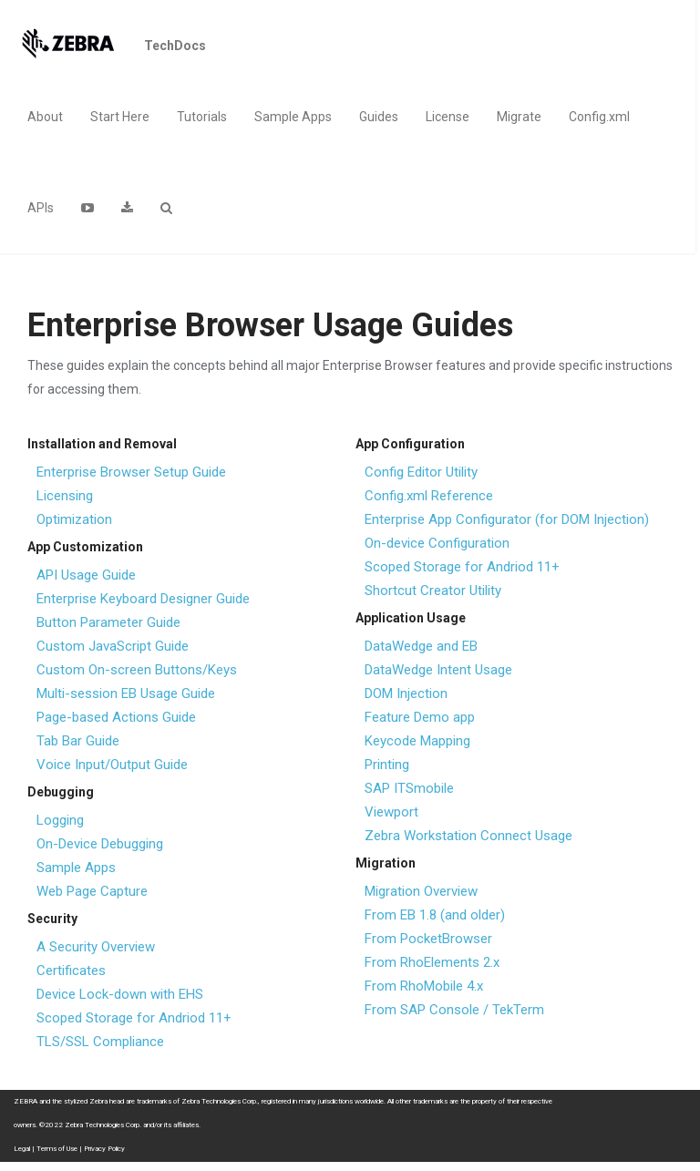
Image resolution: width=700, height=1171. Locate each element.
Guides (378, 116)
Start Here (119, 116)
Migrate (519, 116)
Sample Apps (293, 116)
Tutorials (202, 116)
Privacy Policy (104, 1149)
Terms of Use (56, 1149)
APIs (40, 207)
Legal (22, 1149)
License (447, 116)
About (45, 116)
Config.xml (599, 116)
